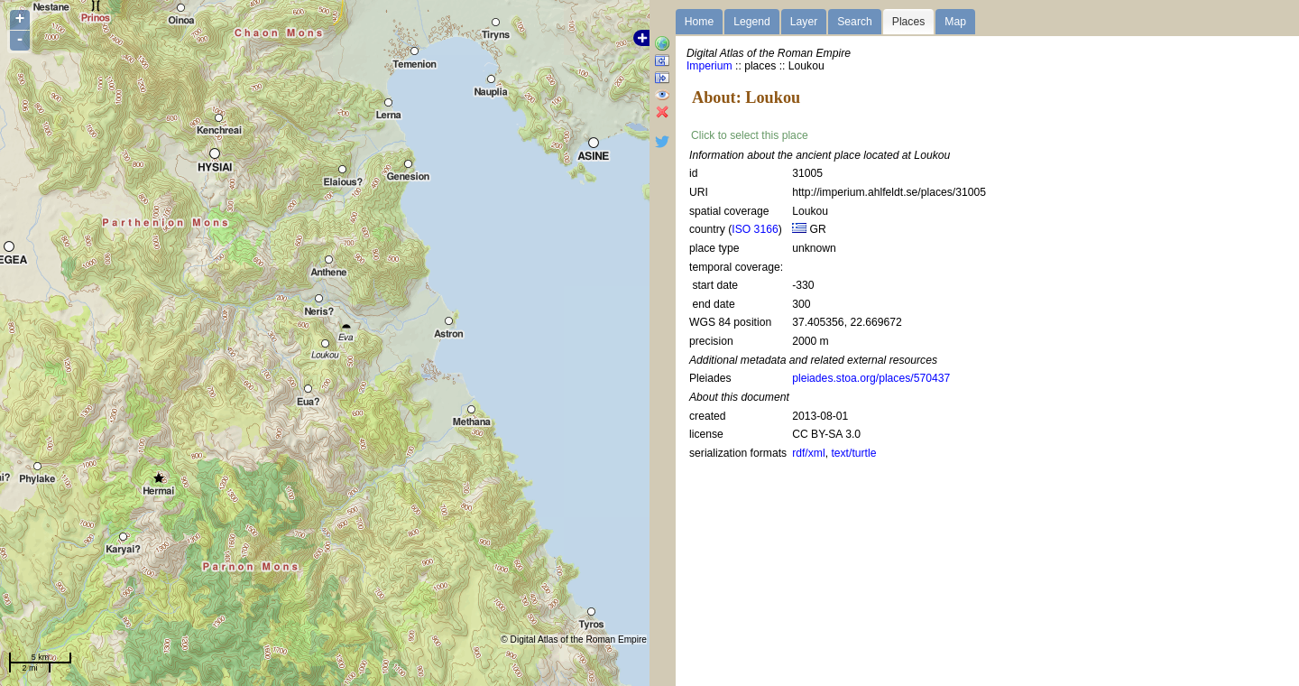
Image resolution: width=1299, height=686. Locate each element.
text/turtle (853, 453)
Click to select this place (749, 135)
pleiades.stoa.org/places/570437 (871, 378)
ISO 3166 (755, 229)
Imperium (709, 66)
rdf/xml (808, 453)
